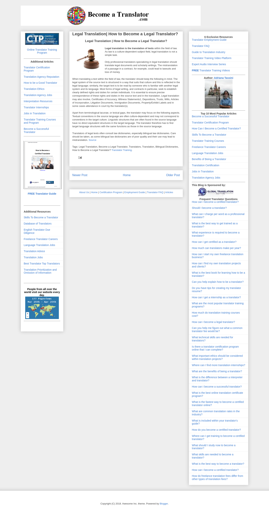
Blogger (164, 503)
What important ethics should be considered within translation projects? (217, 357)
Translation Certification (205, 165)
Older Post (173, 175)
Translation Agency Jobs (38, 95)
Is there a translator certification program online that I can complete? (215, 348)
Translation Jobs (33, 257)
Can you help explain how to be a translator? (218, 281)
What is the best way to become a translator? (218, 463)
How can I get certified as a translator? (214, 241)
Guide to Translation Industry (208, 52)
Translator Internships (36, 107)
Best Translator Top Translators (42, 263)
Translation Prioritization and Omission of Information (40, 271)
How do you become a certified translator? (216, 429)
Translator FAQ (155, 192)
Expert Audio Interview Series (209, 64)
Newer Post (79, 175)
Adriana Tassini (223, 77)
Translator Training (122, 150)
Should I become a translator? (209, 207)
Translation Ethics (34, 88)
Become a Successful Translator (210, 116)
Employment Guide (134, 192)
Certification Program (111, 192)
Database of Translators (38, 223)
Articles (169, 192)
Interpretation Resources (38, 101)
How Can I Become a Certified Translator (215, 128)
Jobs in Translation (35, 113)
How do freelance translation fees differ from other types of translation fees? (217, 477)
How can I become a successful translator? (217, 386)
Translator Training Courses (208, 140)
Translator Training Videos (211, 70)
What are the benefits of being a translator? (217, 371)
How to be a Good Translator (40, 82)
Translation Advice (34, 251)
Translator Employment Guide (209, 39)
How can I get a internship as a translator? (216, 297)
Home (127, 175)
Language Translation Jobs (39, 245)
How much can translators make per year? (216, 248)
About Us (84, 192)
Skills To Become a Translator (41, 217)
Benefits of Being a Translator (209, 159)
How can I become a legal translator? (213, 321)
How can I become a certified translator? (215, 201)
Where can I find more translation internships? (218, 365)
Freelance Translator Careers (41, 239)
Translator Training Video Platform (211, 58)
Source (92, 140)
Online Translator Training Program (42, 51)
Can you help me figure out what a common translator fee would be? (217, 329)
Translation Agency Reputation (41, 76)
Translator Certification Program (210, 122)
